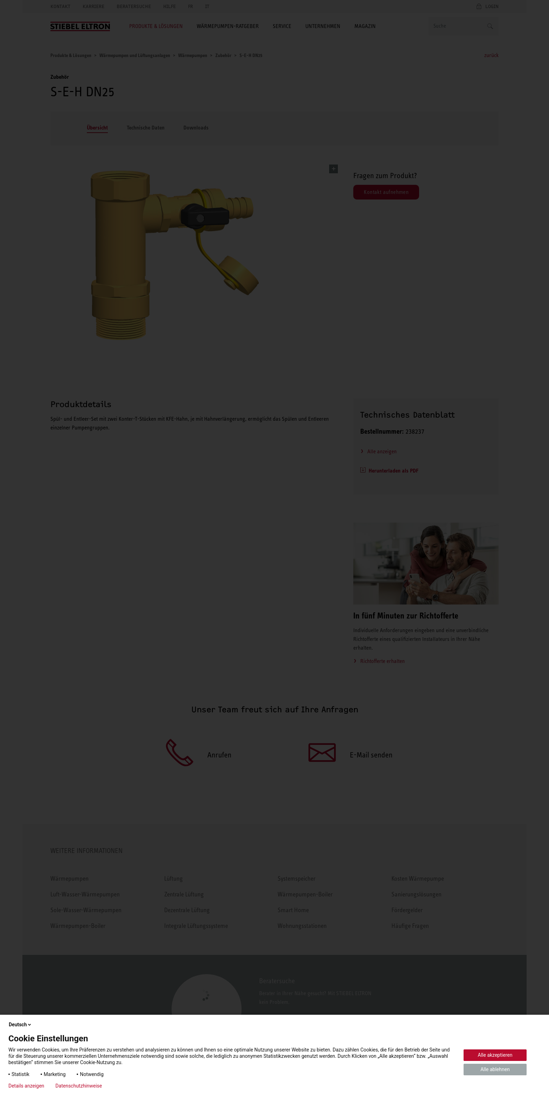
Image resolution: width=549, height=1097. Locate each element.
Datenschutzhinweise (78, 1086)
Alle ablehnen (495, 1069)
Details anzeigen (26, 1086)
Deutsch (20, 1024)
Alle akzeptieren (495, 1055)
